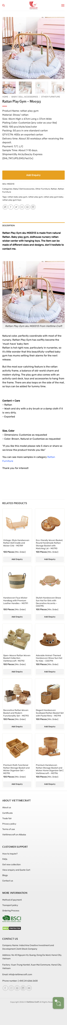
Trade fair (7, 818)
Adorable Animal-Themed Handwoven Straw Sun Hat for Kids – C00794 (49, 658)
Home (5, 96)
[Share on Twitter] (16, 207)
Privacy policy (9, 824)
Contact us (7, 880)
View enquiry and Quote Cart (16, 870)
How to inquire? (9, 853)
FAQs (4, 859)
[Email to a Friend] (21, 207)
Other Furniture (50, 96)
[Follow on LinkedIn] (23, 988)
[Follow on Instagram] (11, 988)
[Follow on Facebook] (5, 988)
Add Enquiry (33, 175)
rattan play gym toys (11, 200)
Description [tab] (8, 225)
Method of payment (12, 900)
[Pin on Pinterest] (27, 207)
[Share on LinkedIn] (33, 207)
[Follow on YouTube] (29, 988)
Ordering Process (10, 910)
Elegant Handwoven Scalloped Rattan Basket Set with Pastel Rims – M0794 (50, 713)
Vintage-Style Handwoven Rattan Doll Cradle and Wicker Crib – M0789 (16, 543)
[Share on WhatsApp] (5, 207)
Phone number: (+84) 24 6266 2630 (20, 981)
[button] (63, 5)
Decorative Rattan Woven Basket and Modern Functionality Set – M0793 (16, 713)
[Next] (63, 89)
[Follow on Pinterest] (17, 988)
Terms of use (8, 829)
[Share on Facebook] (10, 207)
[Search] (3, 5)
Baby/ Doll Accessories (24, 96)
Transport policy (10, 905)
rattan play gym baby (53, 197)
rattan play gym (35, 197)
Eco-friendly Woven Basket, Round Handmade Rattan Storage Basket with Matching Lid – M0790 (49, 544)
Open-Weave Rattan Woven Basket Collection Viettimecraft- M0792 (16, 658)
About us (6, 807)
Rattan (54, 189)
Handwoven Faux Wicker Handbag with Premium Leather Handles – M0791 (15, 600)
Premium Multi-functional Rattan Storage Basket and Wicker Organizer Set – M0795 (16, 769)
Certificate (7, 813)
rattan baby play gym (17, 197)
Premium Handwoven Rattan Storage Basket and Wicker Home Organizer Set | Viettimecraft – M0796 (49, 769)
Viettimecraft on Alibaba (14, 834)
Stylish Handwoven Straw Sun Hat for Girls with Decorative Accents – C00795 (48, 601)
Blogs (5, 875)
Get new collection (11, 864)
